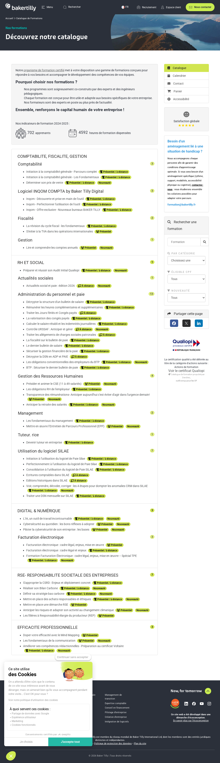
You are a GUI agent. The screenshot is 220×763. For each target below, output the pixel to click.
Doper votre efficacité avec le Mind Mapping (51, 635)
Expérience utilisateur (24, 717)
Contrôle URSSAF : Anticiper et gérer (49, 329)
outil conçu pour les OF (186, 381)
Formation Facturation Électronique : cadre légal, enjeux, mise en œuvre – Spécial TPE (81, 555)
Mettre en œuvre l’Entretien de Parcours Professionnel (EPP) (65, 426)
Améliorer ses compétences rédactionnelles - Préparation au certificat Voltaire (73, 646)
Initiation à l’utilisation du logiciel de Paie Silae (56, 458)
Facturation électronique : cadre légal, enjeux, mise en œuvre (65, 545)
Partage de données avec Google (30, 713)
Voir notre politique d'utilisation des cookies (33, 700)
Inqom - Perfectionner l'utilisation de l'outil (53, 204)
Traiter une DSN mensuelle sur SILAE (50, 496)
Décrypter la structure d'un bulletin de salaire (55, 302)
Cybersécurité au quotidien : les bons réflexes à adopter (59, 524)
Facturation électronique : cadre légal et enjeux (56, 550)
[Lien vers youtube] (202, 704)
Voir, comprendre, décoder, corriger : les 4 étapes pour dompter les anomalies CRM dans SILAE (87, 486)
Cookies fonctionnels (24, 724)
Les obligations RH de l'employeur (48, 389)
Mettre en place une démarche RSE (46, 604)
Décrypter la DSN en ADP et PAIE (47, 356)
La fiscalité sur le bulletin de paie (47, 340)
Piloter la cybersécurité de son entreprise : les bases (56, 529)
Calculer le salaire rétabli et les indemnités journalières (61, 323)
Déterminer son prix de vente (45, 182)
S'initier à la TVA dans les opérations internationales (60, 231)
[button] (11, 756)
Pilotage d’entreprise (115, 712)
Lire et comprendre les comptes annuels (52, 247)
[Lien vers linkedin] (186, 704)
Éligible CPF (179, 272)
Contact (175, 83)
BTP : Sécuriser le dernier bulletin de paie (52, 367)
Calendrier (176, 75)
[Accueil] (20, 7)
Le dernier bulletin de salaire (44, 345)
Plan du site (140, 743)
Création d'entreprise (116, 717)
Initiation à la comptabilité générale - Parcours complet (61, 171)
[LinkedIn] (199, 323)
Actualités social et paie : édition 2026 (50, 285)
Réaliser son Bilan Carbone (40, 588)
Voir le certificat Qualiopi (186, 371)
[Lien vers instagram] (209, 704)
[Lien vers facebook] (194, 704)
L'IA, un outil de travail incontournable (47, 518)
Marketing (17, 721)
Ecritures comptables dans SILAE (48, 475)
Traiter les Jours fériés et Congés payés (52, 312)
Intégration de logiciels (117, 721)
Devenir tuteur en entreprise (44, 442)
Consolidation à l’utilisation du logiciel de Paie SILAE (60, 469)
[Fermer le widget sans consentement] (73, 657)
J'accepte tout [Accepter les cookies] (70, 741)
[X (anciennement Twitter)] (186, 323)
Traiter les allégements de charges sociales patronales (61, 334)
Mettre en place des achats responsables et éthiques (57, 599)
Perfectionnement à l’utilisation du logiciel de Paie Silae (61, 464)
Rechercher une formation (181, 225)
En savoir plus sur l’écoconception (191, 720)
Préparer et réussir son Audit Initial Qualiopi (51, 270)
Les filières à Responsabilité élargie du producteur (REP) (59, 615)
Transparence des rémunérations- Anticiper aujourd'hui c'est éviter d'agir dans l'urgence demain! (88, 394)
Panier (174, 91)
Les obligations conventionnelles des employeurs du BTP (63, 362)
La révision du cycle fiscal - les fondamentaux (55, 226)
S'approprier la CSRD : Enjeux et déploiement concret (57, 582)
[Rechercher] (204, 242)
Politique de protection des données (113, 743)
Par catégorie (181, 253)
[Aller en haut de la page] (208, 691)
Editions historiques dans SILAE (47, 480)
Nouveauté (178, 290)
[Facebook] (174, 323)
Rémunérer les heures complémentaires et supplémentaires (64, 307)
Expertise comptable (115, 703)
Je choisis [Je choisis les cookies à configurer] (26, 741)
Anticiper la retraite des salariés (46, 404)
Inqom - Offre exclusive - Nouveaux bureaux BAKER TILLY (63, 209)
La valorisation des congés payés (48, 318)
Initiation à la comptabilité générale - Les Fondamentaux (63, 177)
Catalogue (176, 68)
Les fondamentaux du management (50, 420)
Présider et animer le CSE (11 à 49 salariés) (54, 383)
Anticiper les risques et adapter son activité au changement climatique (68, 610)
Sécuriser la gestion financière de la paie (52, 351)
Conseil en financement (117, 707)
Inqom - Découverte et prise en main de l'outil (55, 198)
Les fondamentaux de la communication (49, 640)
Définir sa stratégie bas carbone (44, 593)
